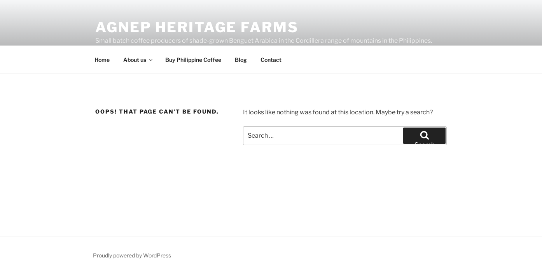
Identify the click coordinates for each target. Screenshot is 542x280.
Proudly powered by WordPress (132, 255)
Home (102, 59)
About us (138, 59)
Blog (241, 59)
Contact (271, 59)
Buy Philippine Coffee (193, 59)
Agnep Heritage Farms (197, 27)
